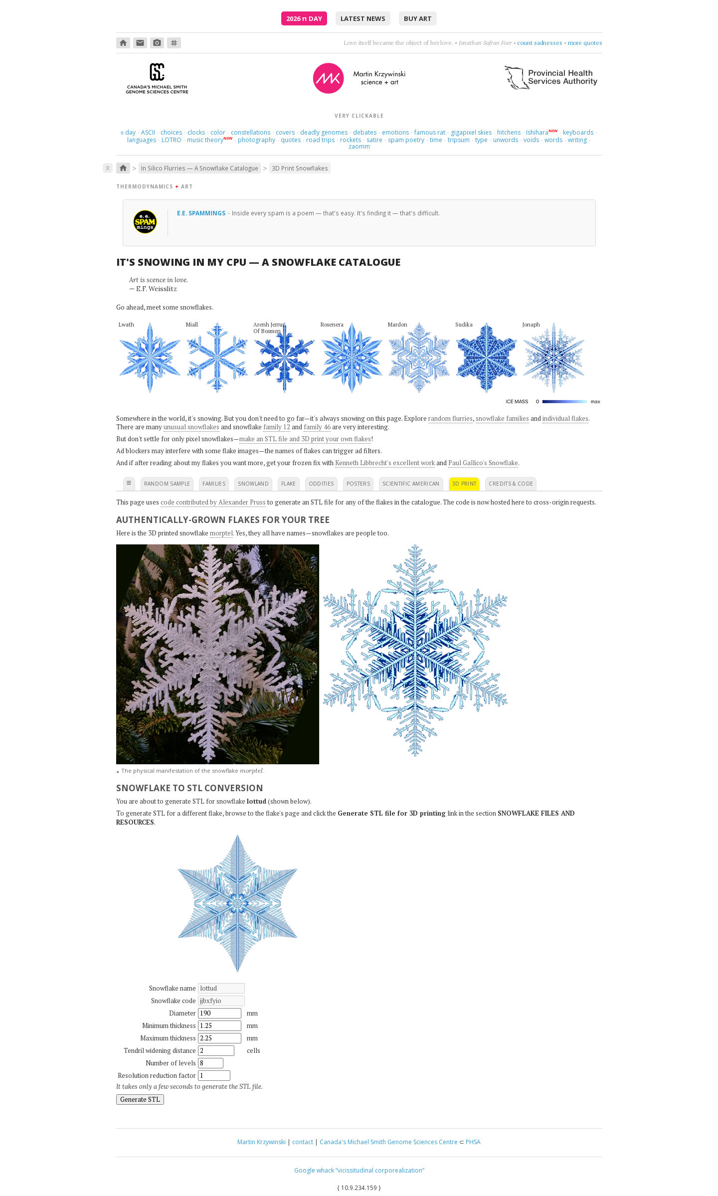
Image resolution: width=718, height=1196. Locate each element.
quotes (291, 140)
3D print (464, 483)
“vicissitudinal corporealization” (380, 1170)
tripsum (459, 140)
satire (374, 140)
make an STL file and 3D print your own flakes (305, 438)
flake (288, 483)
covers (285, 132)
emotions (395, 132)
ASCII (148, 132)
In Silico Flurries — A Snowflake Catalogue (199, 168)
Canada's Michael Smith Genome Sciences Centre (389, 1142)
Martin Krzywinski (261, 1142)
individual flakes (565, 418)
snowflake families (502, 418)
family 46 (317, 426)
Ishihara (537, 132)
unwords (505, 140)
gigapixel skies (471, 132)
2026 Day (304, 18)
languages (141, 140)
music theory (205, 140)
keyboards (578, 132)
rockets (350, 140)
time (436, 140)
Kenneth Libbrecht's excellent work (385, 462)
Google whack (314, 1170)
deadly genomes (324, 132)
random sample (167, 483)
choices (171, 132)
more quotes (585, 42)
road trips (320, 140)
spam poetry (406, 140)
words (553, 140)
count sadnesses (539, 42)
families (213, 483)
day (128, 132)
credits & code (511, 483)
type (481, 140)
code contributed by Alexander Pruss (213, 502)
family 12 (276, 426)
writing (577, 140)
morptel (221, 532)
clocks (196, 132)
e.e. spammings (202, 213)
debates (364, 132)
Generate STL (140, 1099)
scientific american (411, 483)
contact (302, 1142)
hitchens (509, 132)
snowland (253, 483)
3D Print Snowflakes (300, 168)
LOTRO (171, 140)
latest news (363, 18)
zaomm (359, 146)
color (217, 132)
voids (531, 140)
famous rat (429, 132)
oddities (321, 483)
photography (256, 140)
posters (358, 483)
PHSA (473, 1142)
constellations (250, 132)
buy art (418, 18)
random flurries (450, 418)
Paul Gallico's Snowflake (483, 462)
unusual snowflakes (191, 426)
